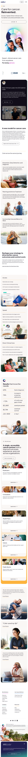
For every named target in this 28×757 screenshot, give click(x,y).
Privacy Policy (10, 735)
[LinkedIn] (17, 720)
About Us (4, 707)
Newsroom (4, 713)
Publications (17, 709)
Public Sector (5, 701)
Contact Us (17, 712)
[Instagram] (15, 720)
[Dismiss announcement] (24, 744)
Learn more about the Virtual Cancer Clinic (10, 266)
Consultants (4, 696)
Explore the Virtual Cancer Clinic (10, 143)
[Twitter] (10, 720)
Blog (16, 707)
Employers (4, 695)
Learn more (14, 753)
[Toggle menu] (26, 2)
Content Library (18, 710)
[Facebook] (13, 720)
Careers (3, 712)
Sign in (22, 1)
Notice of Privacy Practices (18, 735)
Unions (3, 699)
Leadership (4, 709)
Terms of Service (4, 735)
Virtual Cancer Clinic (18, 695)
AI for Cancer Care (18, 696)
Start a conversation (9, 458)
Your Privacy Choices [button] (5, 738)
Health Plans (4, 698)
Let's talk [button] (14, 21)
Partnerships (4, 710)
